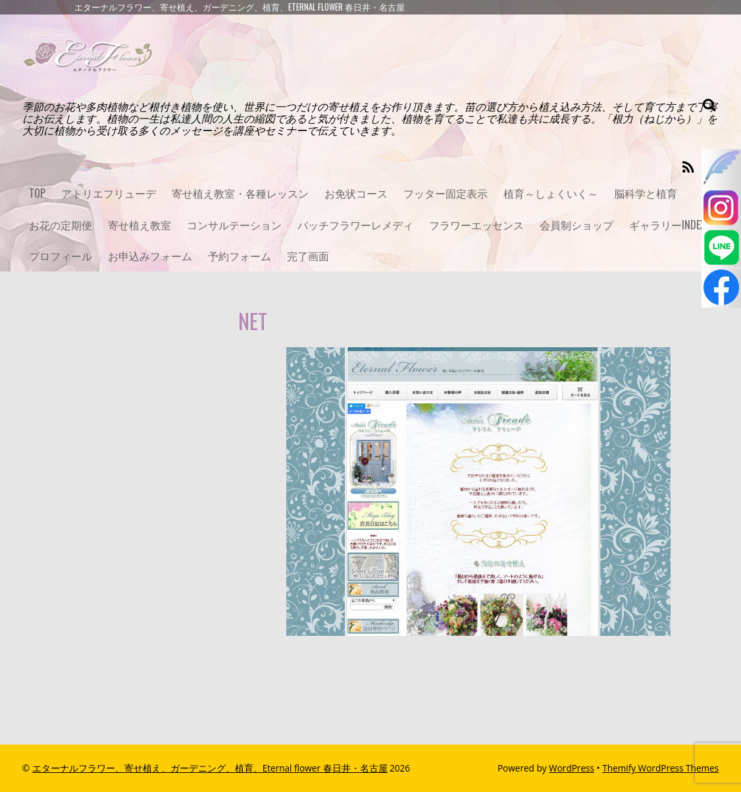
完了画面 (308, 256)
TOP (37, 193)
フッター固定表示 (445, 193)
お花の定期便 (60, 225)
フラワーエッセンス (476, 225)
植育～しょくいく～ (550, 193)
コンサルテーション (234, 225)
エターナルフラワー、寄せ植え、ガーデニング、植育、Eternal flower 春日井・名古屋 (210, 768)
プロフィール (60, 256)
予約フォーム (239, 256)
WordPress (571, 768)
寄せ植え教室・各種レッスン (240, 193)
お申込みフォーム (150, 256)
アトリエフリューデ (108, 193)
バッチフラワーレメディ (355, 225)
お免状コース (356, 193)
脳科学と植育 (645, 193)
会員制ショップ (576, 225)
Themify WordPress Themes (660, 768)
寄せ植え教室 (139, 225)
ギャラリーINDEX (667, 225)
